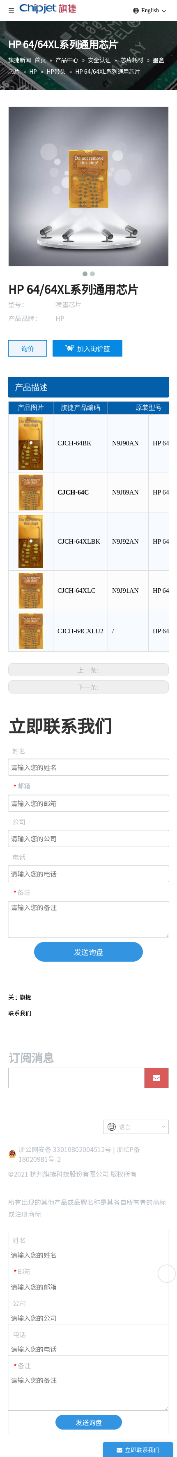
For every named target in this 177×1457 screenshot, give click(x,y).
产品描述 (31, 387)
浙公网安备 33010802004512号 (64, 1149)
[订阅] (156, 1078)
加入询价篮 (93, 348)
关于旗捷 (19, 997)
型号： (18, 304)
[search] (74, 1078)
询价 (27, 348)
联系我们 (19, 1013)
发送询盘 (88, 951)
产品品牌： (24, 318)
